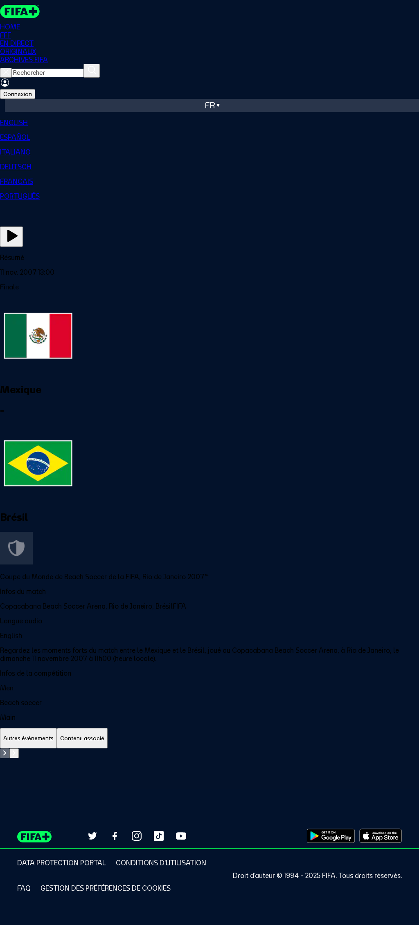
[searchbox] (47, 73)
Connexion (17, 94)
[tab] (28, 738)
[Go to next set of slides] (14, 753)
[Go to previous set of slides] (4, 753)
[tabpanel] (209, 768)
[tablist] (209, 738)
